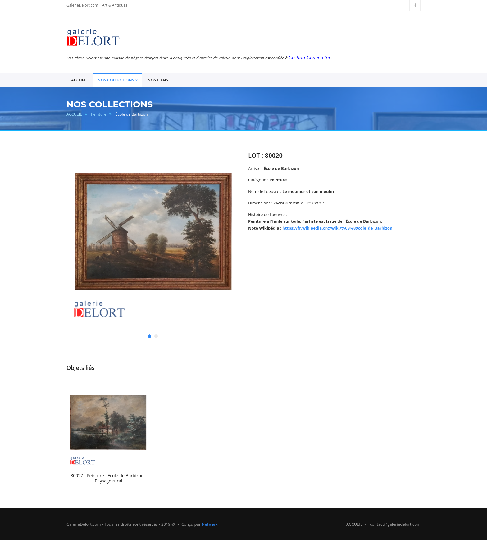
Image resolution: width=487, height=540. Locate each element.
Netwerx (209, 524)
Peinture (99, 114)
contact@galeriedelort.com (395, 524)
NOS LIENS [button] (158, 80)
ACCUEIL (74, 114)
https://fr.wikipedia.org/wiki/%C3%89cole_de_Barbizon (337, 228)
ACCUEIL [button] (79, 80)
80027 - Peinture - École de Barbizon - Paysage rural (108, 478)
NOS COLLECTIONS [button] (118, 80)
